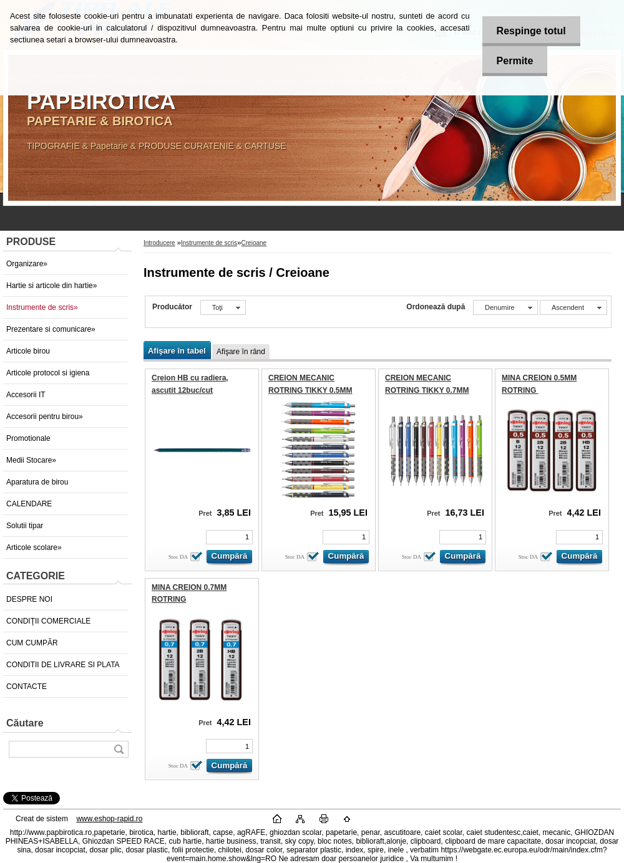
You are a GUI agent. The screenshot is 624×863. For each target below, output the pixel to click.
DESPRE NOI (29, 599)
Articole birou (28, 351)
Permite (512, 60)
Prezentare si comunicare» (50, 329)
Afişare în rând (241, 351)
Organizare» (26, 263)
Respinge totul (528, 31)
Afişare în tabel (177, 350)
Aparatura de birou (37, 482)
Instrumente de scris (209, 242)
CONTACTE (26, 686)
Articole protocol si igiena (47, 373)
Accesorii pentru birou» (44, 416)
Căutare (25, 723)
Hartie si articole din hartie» (51, 285)
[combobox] (505, 307)
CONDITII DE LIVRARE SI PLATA (63, 664)
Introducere (159, 242)
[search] (118, 749)
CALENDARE (29, 503)
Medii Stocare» (31, 460)
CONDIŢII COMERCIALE (48, 621)
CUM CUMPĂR (32, 643)
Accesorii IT (26, 394)
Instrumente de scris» (42, 307)
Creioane (254, 242)
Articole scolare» (34, 547)
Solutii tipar (24, 525)
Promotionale (28, 438)
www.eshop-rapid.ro (109, 818)
